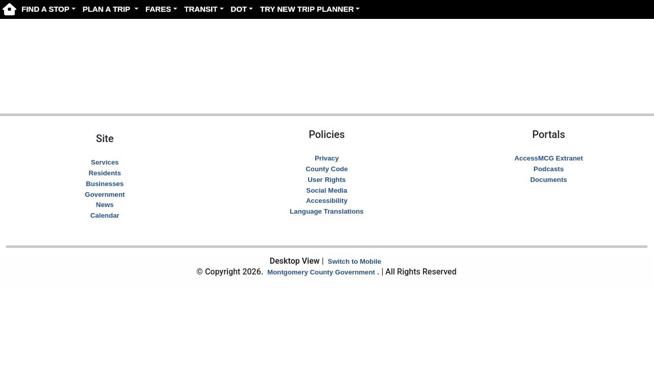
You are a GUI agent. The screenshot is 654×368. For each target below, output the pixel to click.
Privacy (327, 158)
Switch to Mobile (355, 261)
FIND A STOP (45, 9)
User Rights (326, 179)
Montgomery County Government (321, 272)
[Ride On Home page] (9, 9)
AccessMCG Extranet (549, 158)
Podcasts (548, 169)
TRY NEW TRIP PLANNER (307, 9)
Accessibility (326, 200)
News (105, 205)
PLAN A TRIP (107, 9)
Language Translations (326, 211)
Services (105, 162)
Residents (104, 173)
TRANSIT (201, 9)
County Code (327, 169)
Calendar (105, 215)
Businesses (105, 184)
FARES (158, 9)
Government (105, 194)
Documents (548, 179)
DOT (239, 9)
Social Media (326, 190)
